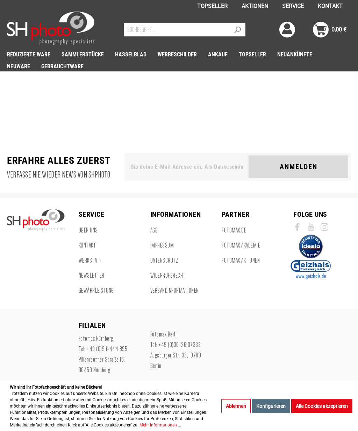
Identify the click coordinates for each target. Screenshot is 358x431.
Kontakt (87, 245)
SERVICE (293, 6)
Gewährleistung (96, 290)
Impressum (162, 245)
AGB (154, 230)
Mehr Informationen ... (160, 425)
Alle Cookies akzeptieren (322, 406)
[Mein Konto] (287, 30)
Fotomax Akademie (241, 245)
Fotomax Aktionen (241, 260)
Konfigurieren (271, 406)
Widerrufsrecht (168, 275)
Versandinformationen (174, 290)
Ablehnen (236, 406)
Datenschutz (164, 260)
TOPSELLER (212, 6)
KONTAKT (330, 6)
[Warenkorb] (329, 30)
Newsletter (92, 275)
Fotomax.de (234, 230)
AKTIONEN (255, 6)
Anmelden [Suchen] (298, 166)
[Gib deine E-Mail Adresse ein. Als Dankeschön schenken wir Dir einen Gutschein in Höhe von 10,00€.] (188, 166)
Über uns (88, 230)
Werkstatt (90, 260)
